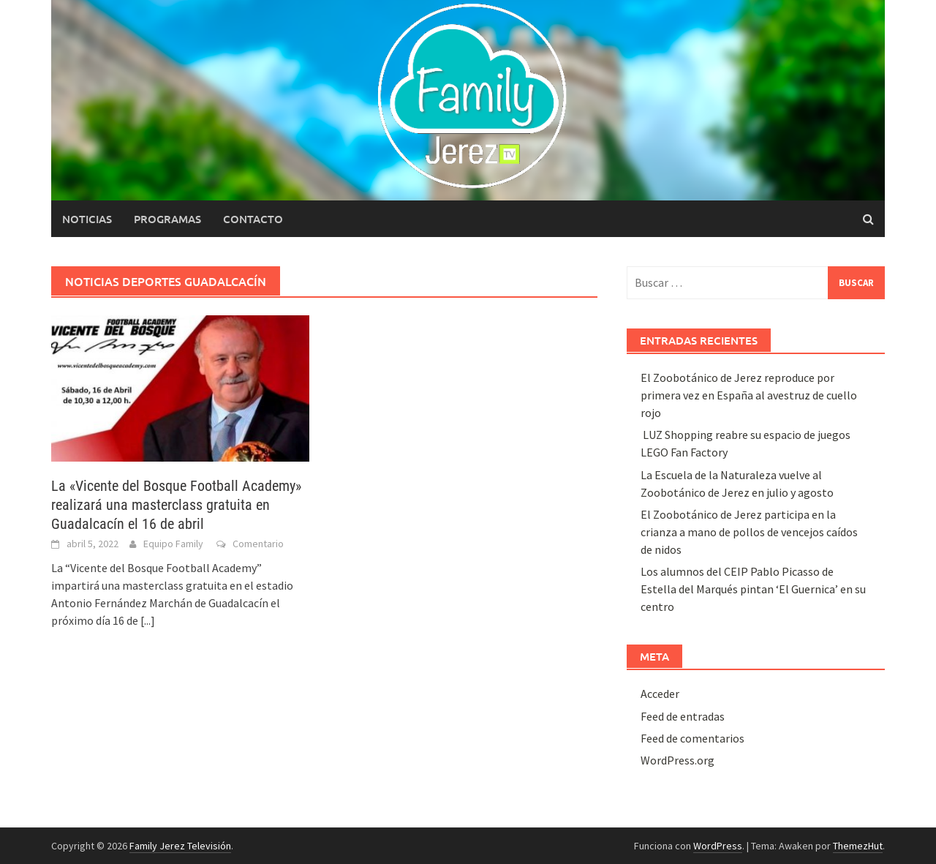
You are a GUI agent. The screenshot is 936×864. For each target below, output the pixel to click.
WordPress (717, 845)
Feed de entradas (683, 716)
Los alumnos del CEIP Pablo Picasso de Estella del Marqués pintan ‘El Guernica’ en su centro (753, 589)
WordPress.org (677, 760)
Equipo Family (173, 543)
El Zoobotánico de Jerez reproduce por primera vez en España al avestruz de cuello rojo (749, 395)
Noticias (87, 218)
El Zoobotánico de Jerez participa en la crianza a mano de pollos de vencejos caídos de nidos (749, 532)
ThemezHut (858, 845)
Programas (167, 218)
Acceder (660, 693)
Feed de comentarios (692, 738)
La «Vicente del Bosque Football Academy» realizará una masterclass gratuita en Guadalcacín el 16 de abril (176, 505)
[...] (147, 620)
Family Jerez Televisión (180, 845)
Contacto (253, 218)
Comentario (258, 543)
